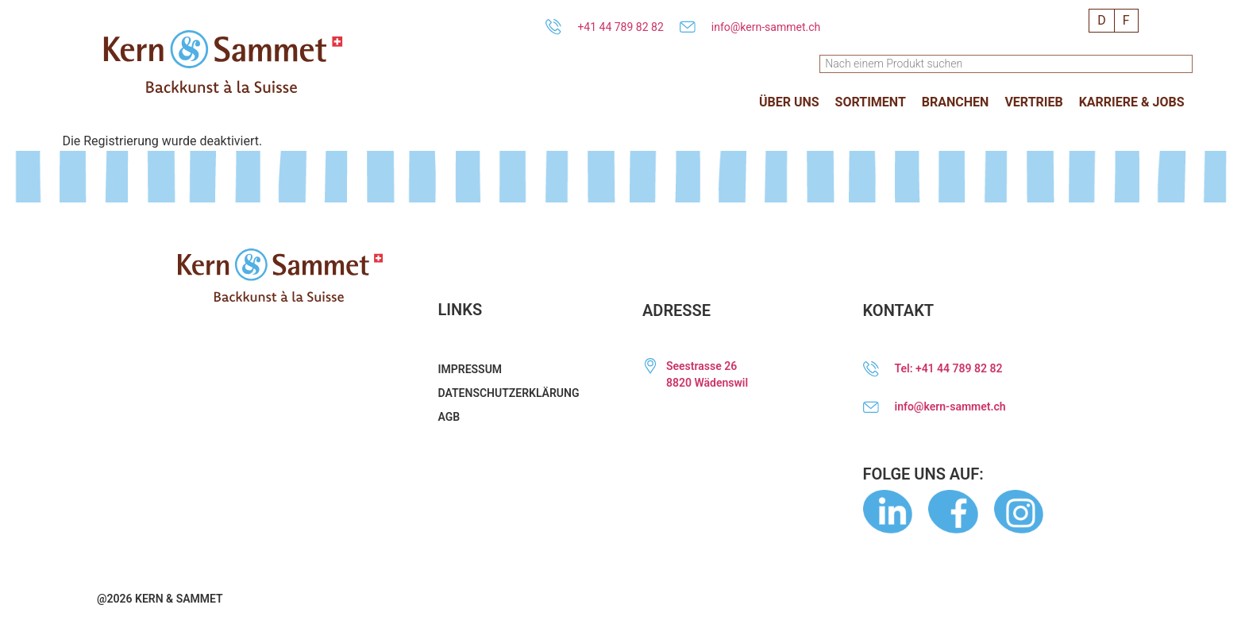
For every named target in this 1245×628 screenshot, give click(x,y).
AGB (449, 416)
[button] (789, 102)
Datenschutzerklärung (509, 393)
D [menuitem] (1101, 20)
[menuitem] (1102, 21)
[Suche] (1184, 64)
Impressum (470, 369)
